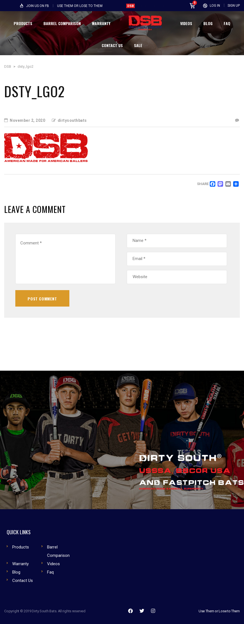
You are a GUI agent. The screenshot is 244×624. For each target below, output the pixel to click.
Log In (215, 6)
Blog (16, 572)
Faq (50, 572)
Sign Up (234, 6)
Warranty (20, 563)
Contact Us (22, 580)
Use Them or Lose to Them (219, 611)
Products (20, 547)
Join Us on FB (37, 6)
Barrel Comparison (58, 551)
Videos (53, 563)
